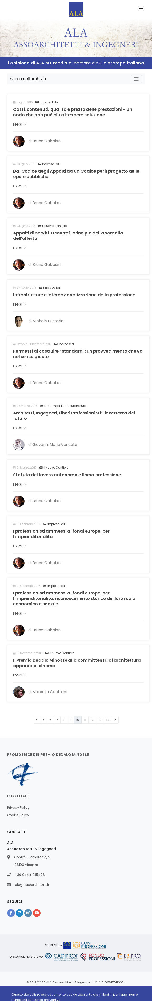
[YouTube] (37, 913)
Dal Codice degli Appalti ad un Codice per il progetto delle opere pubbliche (76, 174)
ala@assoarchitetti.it (32, 884)
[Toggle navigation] (136, 79)
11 (85, 720)
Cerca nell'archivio (28, 79)
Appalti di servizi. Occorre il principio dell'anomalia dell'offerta (68, 235)
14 (107, 720)
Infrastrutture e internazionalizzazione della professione (74, 295)
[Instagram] (28, 913)
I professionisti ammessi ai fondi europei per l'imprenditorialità (61, 533)
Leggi (19, 124)
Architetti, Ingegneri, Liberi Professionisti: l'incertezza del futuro (74, 415)
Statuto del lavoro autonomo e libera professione (67, 475)
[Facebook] (11, 913)
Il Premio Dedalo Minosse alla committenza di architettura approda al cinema (77, 663)
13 (100, 720)
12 (92, 720)
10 (77, 720)
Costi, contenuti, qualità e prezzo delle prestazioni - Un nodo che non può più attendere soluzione (72, 112)
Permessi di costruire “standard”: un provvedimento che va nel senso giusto (78, 354)
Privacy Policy (18, 807)
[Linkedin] (19, 913)
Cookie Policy (18, 815)
